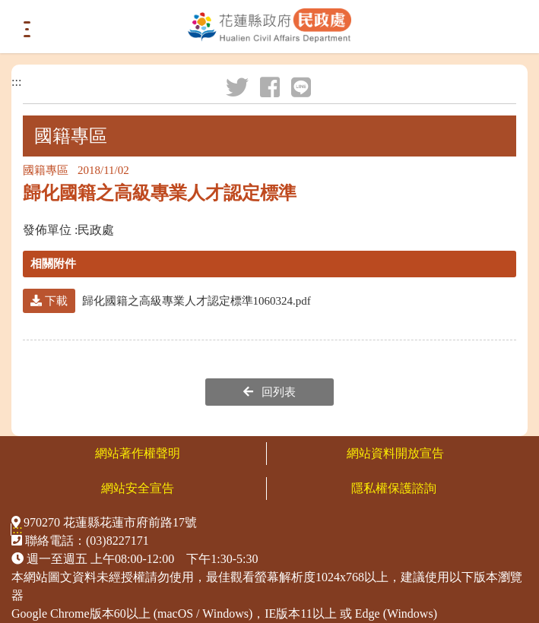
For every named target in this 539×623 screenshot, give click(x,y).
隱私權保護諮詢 (395, 488)
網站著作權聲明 (137, 453)
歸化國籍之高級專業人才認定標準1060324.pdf (167, 301)
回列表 (269, 392)
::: (16, 82)
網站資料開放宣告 (395, 453)
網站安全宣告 (137, 488)
